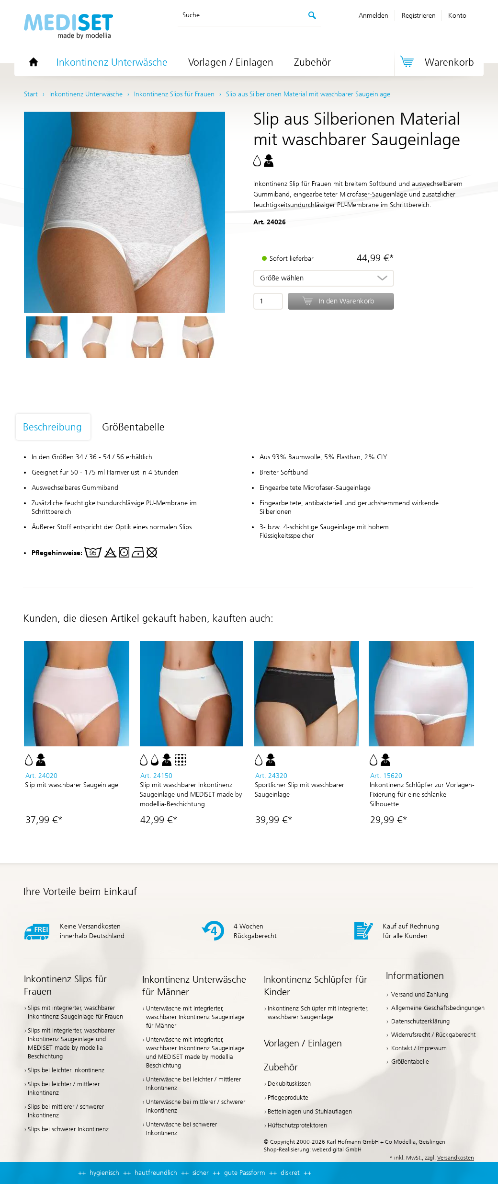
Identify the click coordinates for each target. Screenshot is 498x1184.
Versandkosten (455, 1157)
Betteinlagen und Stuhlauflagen (310, 1111)
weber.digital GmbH (337, 1149)
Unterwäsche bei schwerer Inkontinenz (181, 1129)
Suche (191, 15)
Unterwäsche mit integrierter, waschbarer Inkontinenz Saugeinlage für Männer (195, 1017)
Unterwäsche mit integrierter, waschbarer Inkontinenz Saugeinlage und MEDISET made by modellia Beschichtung (195, 1052)
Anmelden (373, 16)
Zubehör (312, 62)
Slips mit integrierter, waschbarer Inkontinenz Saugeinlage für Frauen (75, 1012)
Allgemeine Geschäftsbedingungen (438, 1007)
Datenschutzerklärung (420, 1021)
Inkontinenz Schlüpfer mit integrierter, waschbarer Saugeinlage (318, 1013)
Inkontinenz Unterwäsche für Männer (194, 986)
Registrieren (419, 16)
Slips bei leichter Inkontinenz (66, 1070)
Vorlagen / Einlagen (230, 62)
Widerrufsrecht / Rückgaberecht (433, 1034)
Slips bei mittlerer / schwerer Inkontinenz (66, 1111)
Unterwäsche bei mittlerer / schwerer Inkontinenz (195, 1106)
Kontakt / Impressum (419, 1048)
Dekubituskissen (289, 1083)
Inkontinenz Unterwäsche (112, 62)
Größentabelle (410, 1061)
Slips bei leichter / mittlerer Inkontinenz (64, 1088)
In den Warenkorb (346, 301)
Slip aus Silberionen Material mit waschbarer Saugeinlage (308, 94)
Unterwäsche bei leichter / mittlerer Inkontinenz (193, 1083)
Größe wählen (282, 278)
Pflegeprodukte (288, 1097)
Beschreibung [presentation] (52, 427)
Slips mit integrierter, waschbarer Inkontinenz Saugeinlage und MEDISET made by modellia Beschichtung (71, 1043)
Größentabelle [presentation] (133, 427)
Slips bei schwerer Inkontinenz (68, 1129)
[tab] (58, 427)
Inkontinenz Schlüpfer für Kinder (315, 986)
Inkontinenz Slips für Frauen (65, 985)
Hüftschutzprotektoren (297, 1125)
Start (31, 94)
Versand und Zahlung (419, 994)
